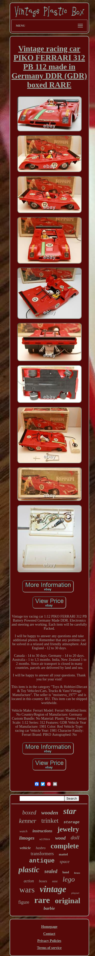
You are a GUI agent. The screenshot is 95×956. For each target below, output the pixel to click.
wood (60, 838)
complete (65, 846)
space (65, 861)
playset (75, 892)
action (29, 881)
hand (65, 872)
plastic (29, 869)
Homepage (49, 927)
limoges (26, 838)
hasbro (40, 848)
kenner (27, 820)
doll (75, 837)
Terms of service (49, 948)
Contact (49, 934)
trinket (50, 820)
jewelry (68, 829)
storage (72, 822)
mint (55, 881)
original (67, 900)
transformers (42, 853)
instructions (42, 831)
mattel (63, 854)
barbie (49, 908)
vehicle (25, 848)
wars (26, 889)
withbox (45, 839)
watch (23, 831)
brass (77, 872)
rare (42, 900)
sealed (50, 871)
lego (69, 879)
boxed (29, 812)
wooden (49, 813)
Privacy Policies (49, 941)
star (69, 811)
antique (42, 860)
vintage (53, 889)
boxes (43, 881)
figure (23, 902)
